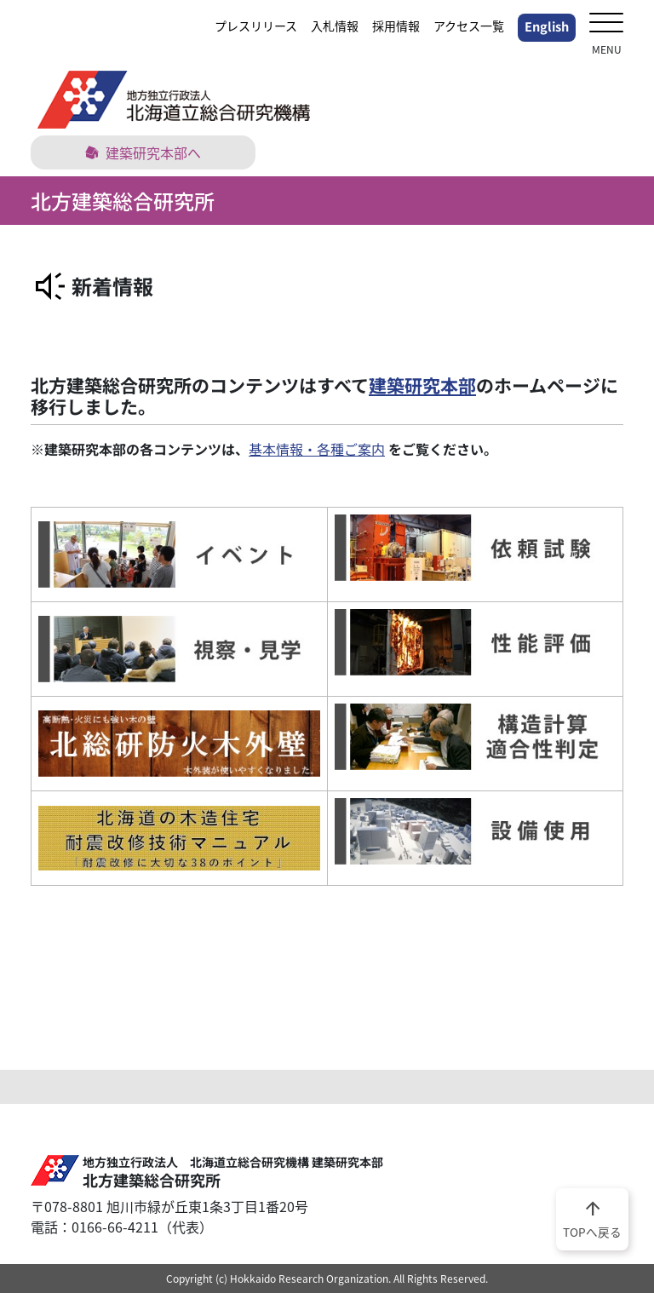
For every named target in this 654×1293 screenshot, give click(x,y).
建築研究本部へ (143, 152)
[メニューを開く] (606, 24)
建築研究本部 (422, 385)
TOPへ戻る (592, 1218)
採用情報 (396, 25)
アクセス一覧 (468, 25)
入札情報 (335, 25)
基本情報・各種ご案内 (317, 449)
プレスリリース (256, 25)
